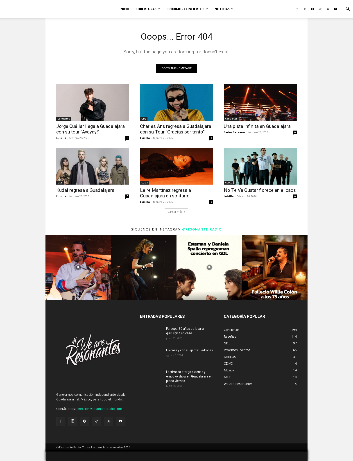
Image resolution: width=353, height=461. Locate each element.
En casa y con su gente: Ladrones (189, 350)
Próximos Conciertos (187, 9)
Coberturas (148, 9)
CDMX (144, 182)
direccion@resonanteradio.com (99, 409)
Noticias (224, 9)
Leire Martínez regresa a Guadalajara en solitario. (165, 193)
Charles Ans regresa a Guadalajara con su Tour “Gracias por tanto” (175, 129)
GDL (143, 118)
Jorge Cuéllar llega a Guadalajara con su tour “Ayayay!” (90, 129)
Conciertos (64, 118)
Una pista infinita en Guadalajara (257, 126)
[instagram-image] (78, 267)
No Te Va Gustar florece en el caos (260, 190)
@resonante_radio (202, 229)
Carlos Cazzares (234, 132)
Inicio (124, 9)
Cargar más (176, 212)
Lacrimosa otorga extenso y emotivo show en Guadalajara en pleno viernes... (189, 376)
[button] (347, 9)
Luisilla (61, 138)
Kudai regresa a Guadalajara (85, 190)
